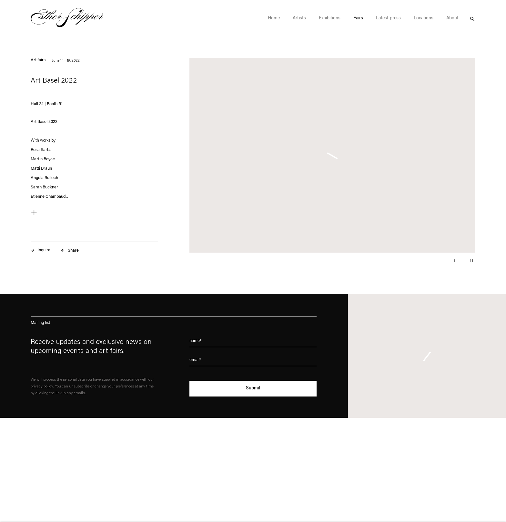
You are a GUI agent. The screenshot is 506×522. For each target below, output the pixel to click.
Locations (423, 18)
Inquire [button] (43, 250)
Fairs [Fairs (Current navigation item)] (358, 18)
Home (274, 18)
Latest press (388, 18)
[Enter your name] (253, 343)
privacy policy (42, 386)
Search (472, 18)
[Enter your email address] (253, 362)
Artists (299, 18)
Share (73, 250)
